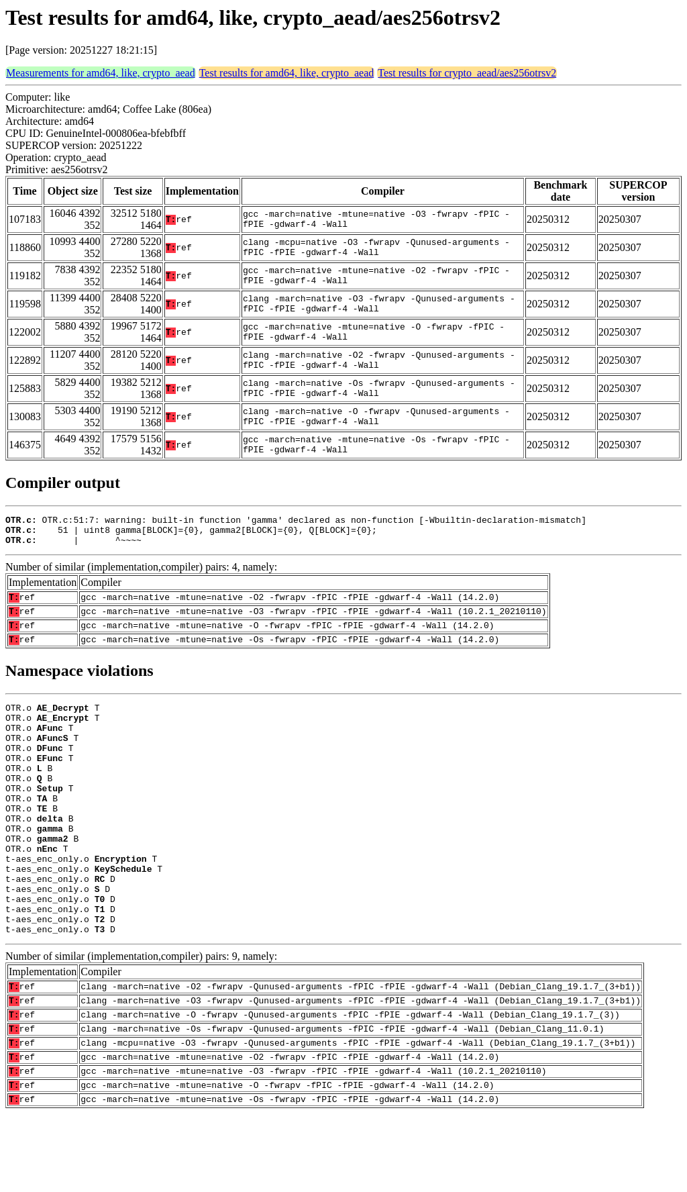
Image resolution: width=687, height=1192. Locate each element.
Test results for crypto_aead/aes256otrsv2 (467, 73)
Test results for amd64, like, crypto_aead (286, 73)
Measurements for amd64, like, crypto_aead (100, 73)
